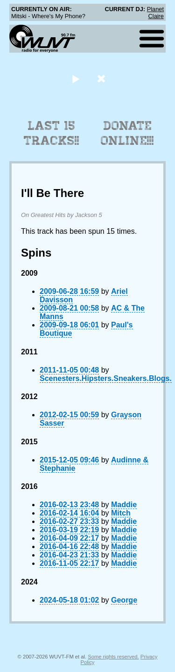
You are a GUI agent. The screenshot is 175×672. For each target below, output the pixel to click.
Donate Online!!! (127, 133)
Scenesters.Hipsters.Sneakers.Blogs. (106, 378)
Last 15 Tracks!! (51, 133)
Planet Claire (155, 13)
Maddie (124, 505)
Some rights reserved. (113, 656)
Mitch (121, 513)
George (124, 600)
